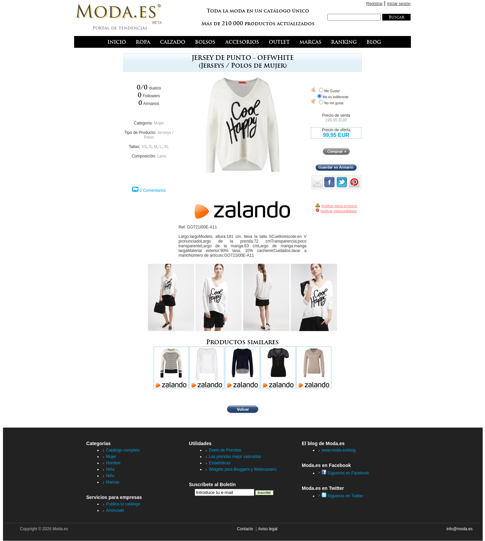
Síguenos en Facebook (345, 473)
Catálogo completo (123, 450)
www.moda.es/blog (339, 450)
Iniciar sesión (399, 3)
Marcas (112, 482)
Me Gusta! (332, 91)
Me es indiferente (336, 97)
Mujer (159, 123)
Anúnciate (115, 510)
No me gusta (334, 103)
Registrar (374, 3)
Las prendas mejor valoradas (235, 456)
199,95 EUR (336, 120)
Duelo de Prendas (225, 450)
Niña (110, 469)
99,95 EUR (336, 135)
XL (166, 146)
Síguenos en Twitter (342, 496)
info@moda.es (459, 529)
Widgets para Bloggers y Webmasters (243, 469)
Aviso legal (268, 529)
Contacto (245, 529)
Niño (110, 475)
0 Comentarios (152, 190)
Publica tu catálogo (123, 504)
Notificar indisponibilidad (338, 211)
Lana (161, 156)
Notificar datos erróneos (339, 206)
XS (144, 146)
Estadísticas (220, 463)
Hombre (113, 463)
